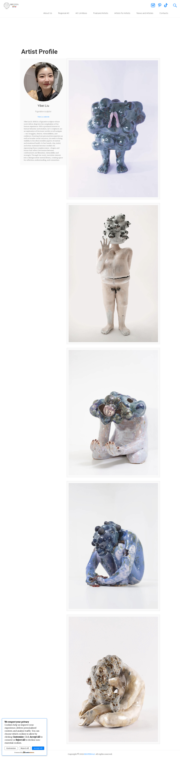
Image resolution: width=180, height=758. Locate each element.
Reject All (25, 748)
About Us (47, 13)
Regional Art (63, 13)
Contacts (164, 13)
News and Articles (144, 13)
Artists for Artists (122, 13)
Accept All (38, 748)
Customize (11, 748)
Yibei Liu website (43, 117)
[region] (90, 21)
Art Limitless (81, 13)
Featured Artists (100, 13)
